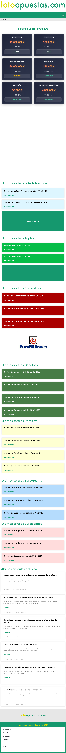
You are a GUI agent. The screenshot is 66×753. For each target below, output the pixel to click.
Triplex (5, 746)
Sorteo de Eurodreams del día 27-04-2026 (23, 500)
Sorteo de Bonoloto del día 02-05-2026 (22, 372)
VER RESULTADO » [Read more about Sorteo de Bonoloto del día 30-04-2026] (9, 401)
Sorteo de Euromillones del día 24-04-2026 (24, 321)
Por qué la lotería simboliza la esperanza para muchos (28, 597)
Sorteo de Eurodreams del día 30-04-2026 (23, 487)
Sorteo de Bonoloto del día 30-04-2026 (22, 397)
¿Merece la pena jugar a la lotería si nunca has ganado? (29, 667)
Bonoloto (6, 732)
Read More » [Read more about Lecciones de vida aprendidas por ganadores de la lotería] (7, 585)
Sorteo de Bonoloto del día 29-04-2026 (22, 410)
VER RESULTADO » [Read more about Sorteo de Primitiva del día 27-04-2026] (9, 457)
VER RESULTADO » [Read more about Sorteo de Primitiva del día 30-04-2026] (9, 444)
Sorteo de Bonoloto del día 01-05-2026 (22, 385)
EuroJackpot (7, 743)
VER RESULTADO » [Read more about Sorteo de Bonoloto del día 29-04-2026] (9, 414)
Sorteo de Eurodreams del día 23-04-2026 (23, 513)
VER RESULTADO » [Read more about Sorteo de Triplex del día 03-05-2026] (9, 249)
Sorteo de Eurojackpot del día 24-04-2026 (23, 543)
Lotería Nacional (8, 750)
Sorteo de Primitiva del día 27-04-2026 (22, 453)
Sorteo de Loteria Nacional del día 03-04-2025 (25, 202)
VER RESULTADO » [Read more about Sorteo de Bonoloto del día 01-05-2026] (9, 389)
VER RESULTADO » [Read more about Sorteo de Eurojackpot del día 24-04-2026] (9, 547)
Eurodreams (6, 736)
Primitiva (6, 739)
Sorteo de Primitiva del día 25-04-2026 (22, 466)
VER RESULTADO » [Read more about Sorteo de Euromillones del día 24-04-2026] (9, 325)
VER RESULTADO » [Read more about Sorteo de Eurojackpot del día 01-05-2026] (9, 534)
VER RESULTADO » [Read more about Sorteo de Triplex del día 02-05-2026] (9, 260)
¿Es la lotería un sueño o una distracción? (22, 690)
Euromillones (7, 729)
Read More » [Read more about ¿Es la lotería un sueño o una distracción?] (7, 700)
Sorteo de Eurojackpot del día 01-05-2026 (23, 530)
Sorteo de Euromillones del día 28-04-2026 (24, 309)
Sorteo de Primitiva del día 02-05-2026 (22, 428)
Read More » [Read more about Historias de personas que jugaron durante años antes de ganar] (7, 632)
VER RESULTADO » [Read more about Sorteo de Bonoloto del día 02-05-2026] (9, 376)
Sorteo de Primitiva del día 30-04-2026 (22, 440)
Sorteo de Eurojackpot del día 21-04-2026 (23, 556)
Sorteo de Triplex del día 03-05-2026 (17, 245)
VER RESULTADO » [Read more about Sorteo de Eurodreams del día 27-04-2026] (9, 504)
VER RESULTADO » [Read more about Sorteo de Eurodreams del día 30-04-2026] (9, 491)
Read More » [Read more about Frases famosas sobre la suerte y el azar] (7, 654)
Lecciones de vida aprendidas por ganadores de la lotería (30, 575)
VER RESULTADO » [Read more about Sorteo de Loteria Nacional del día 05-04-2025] (9, 195)
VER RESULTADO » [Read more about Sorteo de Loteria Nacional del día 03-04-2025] (9, 206)
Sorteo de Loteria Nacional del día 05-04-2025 (25, 191)
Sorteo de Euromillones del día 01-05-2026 (23, 296)
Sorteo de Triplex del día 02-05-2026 (17, 256)
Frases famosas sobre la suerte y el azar (21, 645)
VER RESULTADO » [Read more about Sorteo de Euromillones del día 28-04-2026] (9, 313)
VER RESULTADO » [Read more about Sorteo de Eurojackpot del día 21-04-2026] (9, 560)
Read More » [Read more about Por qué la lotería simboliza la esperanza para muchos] (7, 607)
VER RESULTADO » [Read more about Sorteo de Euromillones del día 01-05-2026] (9, 300)
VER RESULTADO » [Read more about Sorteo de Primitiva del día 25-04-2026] (9, 470)
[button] (63, 15)
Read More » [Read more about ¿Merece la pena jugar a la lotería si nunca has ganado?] (7, 677)
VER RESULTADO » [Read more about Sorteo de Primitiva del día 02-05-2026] (9, 432)
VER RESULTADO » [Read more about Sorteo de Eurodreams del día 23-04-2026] (9, 517)
